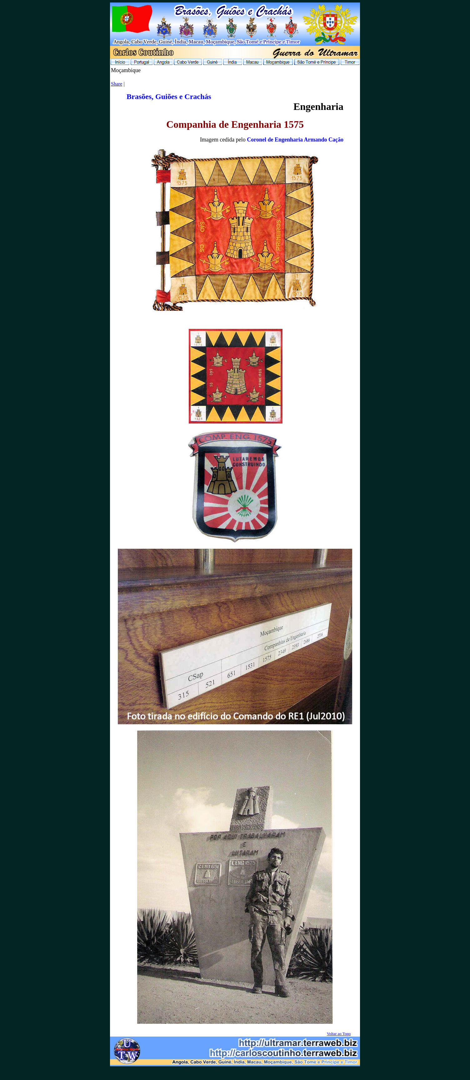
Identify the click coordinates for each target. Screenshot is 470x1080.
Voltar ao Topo (339, 1033)
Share (116, 84)
